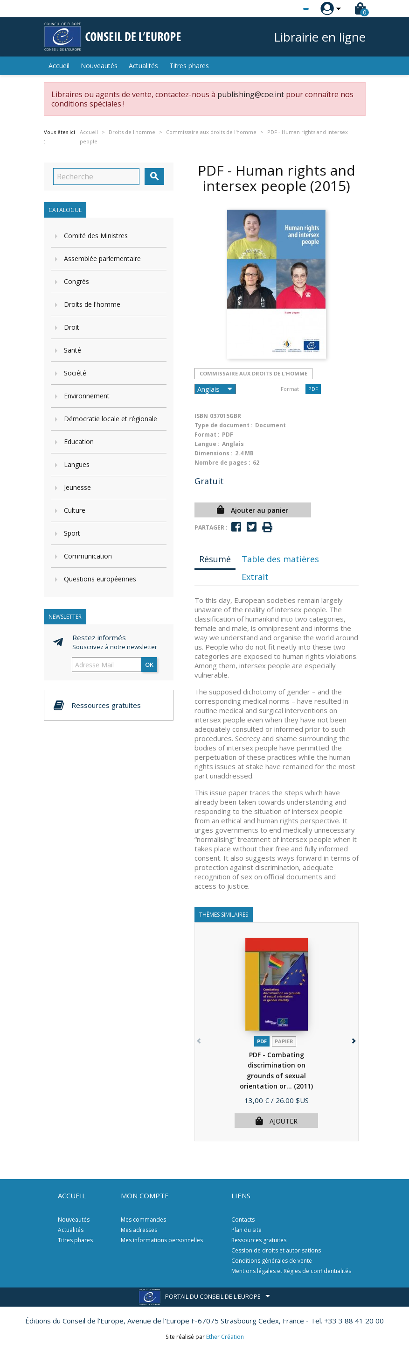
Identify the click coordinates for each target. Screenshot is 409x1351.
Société (75, 372)
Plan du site (246, 1230)
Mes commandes (143, 1220)
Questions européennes (100, 578)
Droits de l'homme (92, 304)
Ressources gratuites (258, 1240)
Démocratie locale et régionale (110, 418)
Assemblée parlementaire (102, 258)
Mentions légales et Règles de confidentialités (291, 1271)
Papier (284, 1041)
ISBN (201, 416)
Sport (72, 533)
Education (79, 441)
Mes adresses (139, 1230)
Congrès (76, 281)
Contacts (243, 1220)
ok (149, 664)
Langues (77, 464)
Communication (88, 556)
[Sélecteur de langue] (287, 8)
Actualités (143, 65)
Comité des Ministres (96, 235)
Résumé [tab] (215, 559)
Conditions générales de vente (271, 1261)
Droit (71, 327)
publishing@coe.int (250, 94)
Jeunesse (77, 487)
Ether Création (225, 1337)
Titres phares (189, 65)
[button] (353, 1039)
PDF (313, 388)
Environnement (87, 395)
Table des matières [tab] (280, 559)
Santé (72, 350)
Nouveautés (99, 65)
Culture (74, 510)
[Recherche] (96, 176)
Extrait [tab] (255, 576)
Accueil (59, 65)
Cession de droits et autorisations (276, 1250)
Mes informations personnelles (162, 1240)
